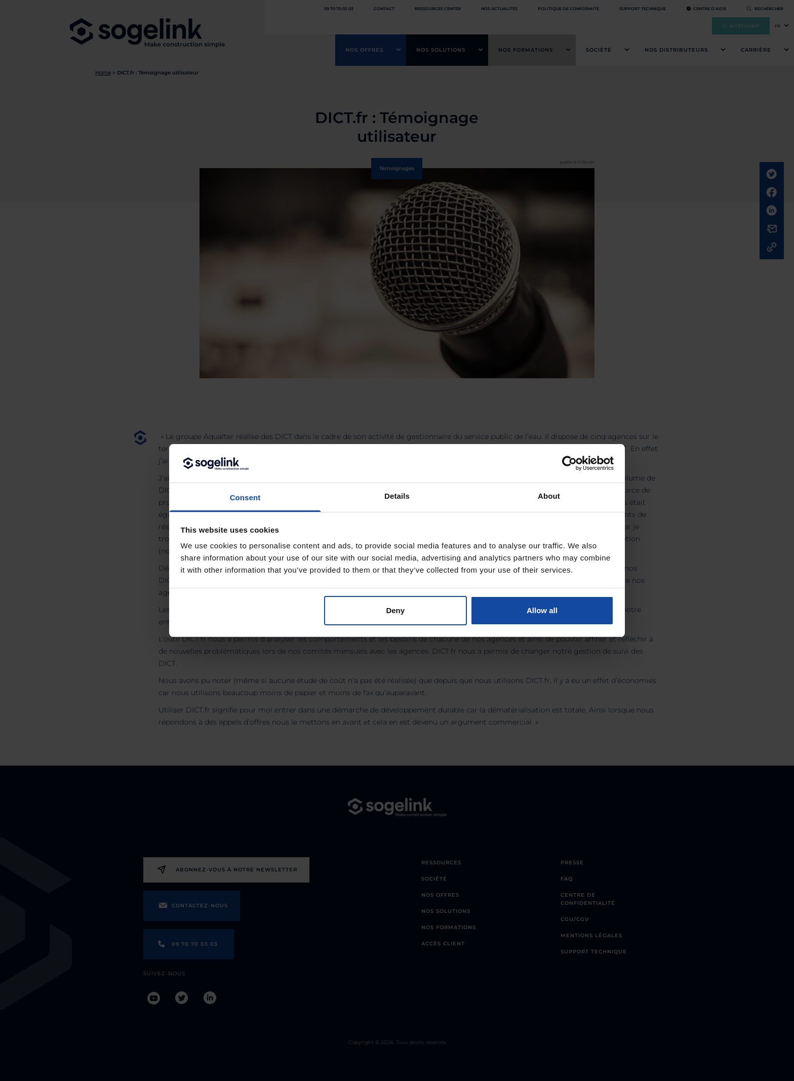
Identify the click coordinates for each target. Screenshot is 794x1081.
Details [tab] (397, 496)
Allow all (542, 610)
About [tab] (549, 496)
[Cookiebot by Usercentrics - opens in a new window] (569, 463)
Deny (395, 610)
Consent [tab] (245, 497)
